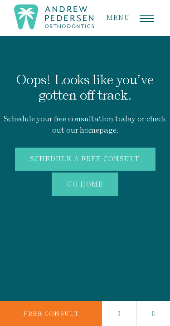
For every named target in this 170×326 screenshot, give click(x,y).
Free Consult (51, 313)
